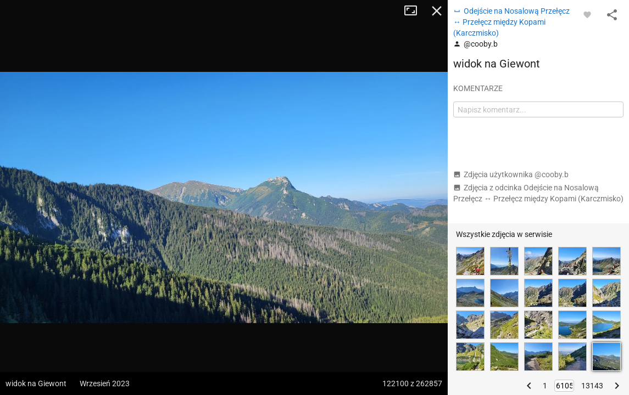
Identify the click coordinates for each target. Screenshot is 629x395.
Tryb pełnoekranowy (415, 11)
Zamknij (437, 11)
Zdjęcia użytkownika (511, 174)
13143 (592, 385)
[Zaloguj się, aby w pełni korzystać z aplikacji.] (587, 14)
